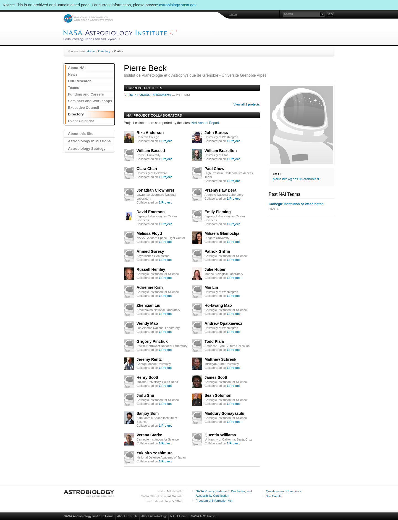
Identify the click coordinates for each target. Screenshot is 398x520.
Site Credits (274, 496)
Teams (73, 88)
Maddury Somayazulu (224, 413)
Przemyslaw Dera (220, 190)
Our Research (79, 81)
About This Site (127, 516)
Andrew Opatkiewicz (223, 323)
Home (91, 51)
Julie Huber (215, 269)
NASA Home (178, 516)
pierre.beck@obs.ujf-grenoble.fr (296, 179)
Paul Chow (214, 168)
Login (233, 14)
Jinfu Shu (145, 395)
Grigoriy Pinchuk (152, 341)
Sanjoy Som (148, 413)
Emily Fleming (218, 212)
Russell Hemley (151, 269)
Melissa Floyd (149, 233)
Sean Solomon (218, 395)
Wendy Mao (147, 323)
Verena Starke (149, 435)
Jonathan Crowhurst (155, 190)
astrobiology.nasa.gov (177, 5)
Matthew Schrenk (220, 359)
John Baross (216, 132)
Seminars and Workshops (90, 101)
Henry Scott (147, 377)
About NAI (77, 68)
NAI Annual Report (205, 123)
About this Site (80, 134)
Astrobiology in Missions (89, 141)
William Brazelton (221, 150)
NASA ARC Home (203, 516)
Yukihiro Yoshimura (154, 453)
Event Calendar (81, 121)
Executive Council (83, 107)
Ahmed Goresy (150, 251)
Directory (104, 51)
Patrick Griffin (217, 251)
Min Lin (211, 287)
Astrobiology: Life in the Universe (89, 493)
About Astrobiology (154, 516)
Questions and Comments (283, 491)
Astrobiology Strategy (87, 148)
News (72, 74)
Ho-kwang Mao (218, 305)
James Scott (216, 377)
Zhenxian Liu (148, 305)
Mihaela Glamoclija (222, 233)
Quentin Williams (220, 435)
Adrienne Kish (150, 287)
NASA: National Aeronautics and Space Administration (88, 18)
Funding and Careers (86, 94)
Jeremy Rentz (149, 359)
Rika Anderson (150, 132)
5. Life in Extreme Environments (148, 95)
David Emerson (151, 212)
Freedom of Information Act (214, 500)
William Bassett (151, 150)
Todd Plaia (214, 341)
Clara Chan (147, 168)
